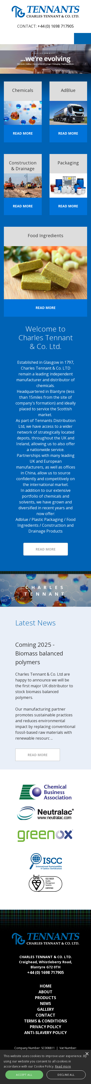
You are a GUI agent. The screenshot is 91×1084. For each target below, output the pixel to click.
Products (45, 997)
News (45, 1003)
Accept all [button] (24, 1074)
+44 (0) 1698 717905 (56, 26)
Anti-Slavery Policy (45, 1032)
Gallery (45, 1009)
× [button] (87, 1054)
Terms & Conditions (45, 1021)
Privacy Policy (45, 1026)
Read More (23, 133)
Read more (38, 754)
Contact (45, 1015)
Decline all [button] (66, 1074)
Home (45, 986)
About (45, 992)
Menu (82, 38)
